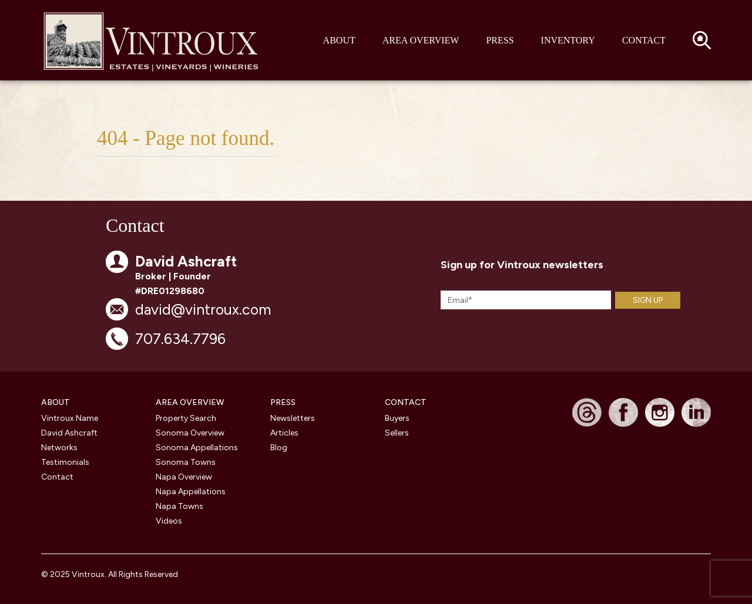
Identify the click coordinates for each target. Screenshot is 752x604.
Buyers (397, 418)
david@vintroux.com (203, 309)
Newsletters (292, 418)
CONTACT (406, 402)
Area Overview (420, 40)
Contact (644, 40)
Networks (59, 448)
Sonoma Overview (190, 433)
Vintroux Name (69, 418)
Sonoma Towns (186, 462)
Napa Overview (184, 477)
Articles (284, 433)
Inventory (568, 40)
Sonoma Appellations (197, 448)
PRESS (283, 402)
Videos (169, 521)
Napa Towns (179, 506)
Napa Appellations (191, 492)
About (339, 40)
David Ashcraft (69, 433)
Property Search (186, 418)
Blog (278, 448)
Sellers (397, 433)
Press (499, 40)
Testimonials (65, 462)
